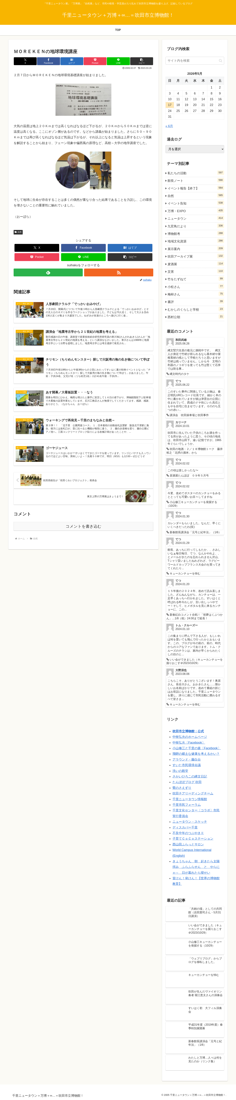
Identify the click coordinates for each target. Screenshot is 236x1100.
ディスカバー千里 (185, 827)
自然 (18, 232)
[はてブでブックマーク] (72, 61)
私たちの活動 (196, 172)
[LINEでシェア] (118, 61)
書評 (196, 301)
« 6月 (169, 126)
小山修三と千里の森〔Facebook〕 (196, 748)
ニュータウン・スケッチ (189, 821)
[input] (194, 61)
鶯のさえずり (181, 788)
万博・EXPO (196, 210)
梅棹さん (196, 294)
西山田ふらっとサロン (188, 844)
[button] (141, 61)
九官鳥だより (196, 225)
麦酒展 (196, 263)
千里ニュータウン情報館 (189, 799)
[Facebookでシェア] (48, 61)
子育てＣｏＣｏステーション (192, 838)
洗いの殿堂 (180, 771)
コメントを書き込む (83, 527)
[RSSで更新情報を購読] (118, 272)
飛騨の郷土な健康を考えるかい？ (196, 754)
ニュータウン (196, 218)
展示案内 (196, 248)
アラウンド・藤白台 (186, 759)
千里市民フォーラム (186, 804)
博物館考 (196, 233)
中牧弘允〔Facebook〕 (188, 742)
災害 (196, 271)
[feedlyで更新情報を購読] (48, 272)
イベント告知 (196, 203)
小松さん (196, 286)
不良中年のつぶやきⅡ (188, 833)
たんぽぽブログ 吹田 (187, 782)
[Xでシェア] (25, 61)
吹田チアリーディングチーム (192, 793)
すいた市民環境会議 (186, 765)
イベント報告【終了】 (196, 188)
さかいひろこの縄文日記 (189, 776)
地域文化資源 (196, 241)
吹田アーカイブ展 (196, 256)
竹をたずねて (196, 278)
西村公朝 (196, 316)
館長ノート (196, 180)
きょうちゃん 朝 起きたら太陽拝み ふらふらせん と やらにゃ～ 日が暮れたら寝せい (196, 867)
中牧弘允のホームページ (189, 737)
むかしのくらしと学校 (196, 309)
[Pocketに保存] (95, 61)
